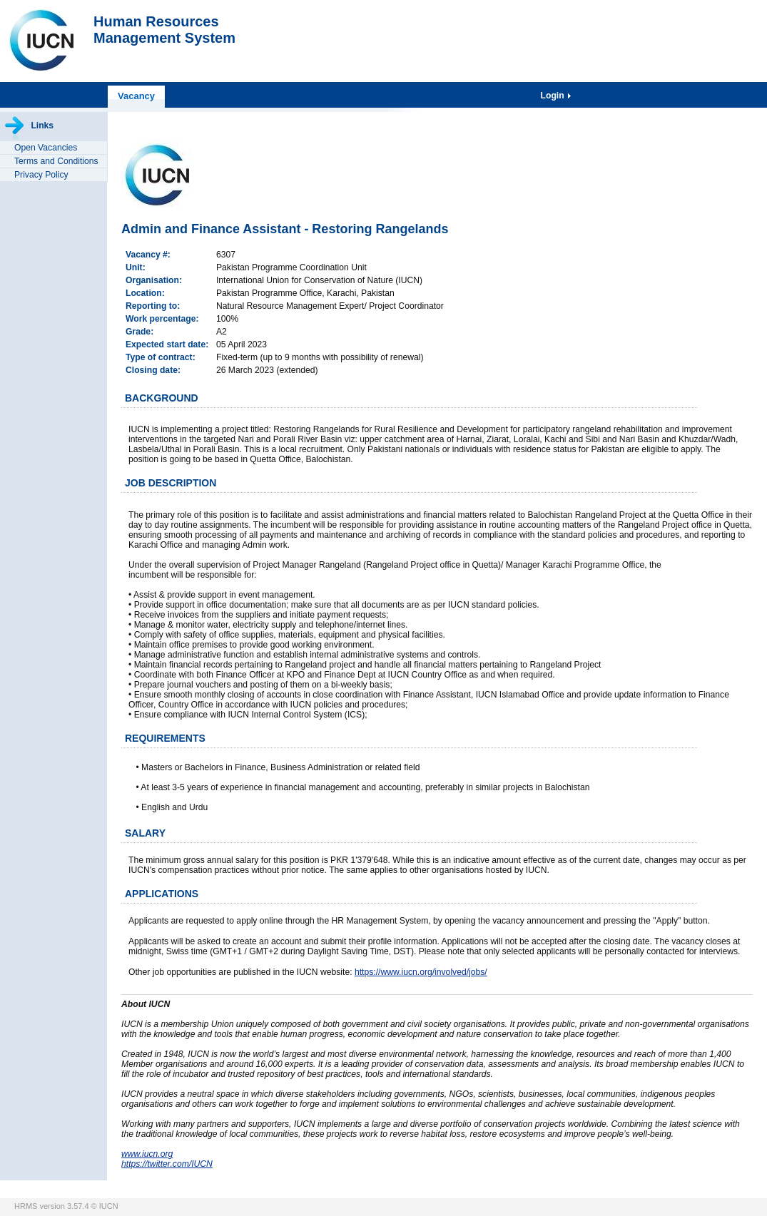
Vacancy (136, 96)
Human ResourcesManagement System (164, 30)
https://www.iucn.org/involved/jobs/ (421, 972)
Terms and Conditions (56, 161)
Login (554, 96)
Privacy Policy (41, 175)
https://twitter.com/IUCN (167, 1164)
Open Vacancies (45, 148)
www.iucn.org (147, 1154)
